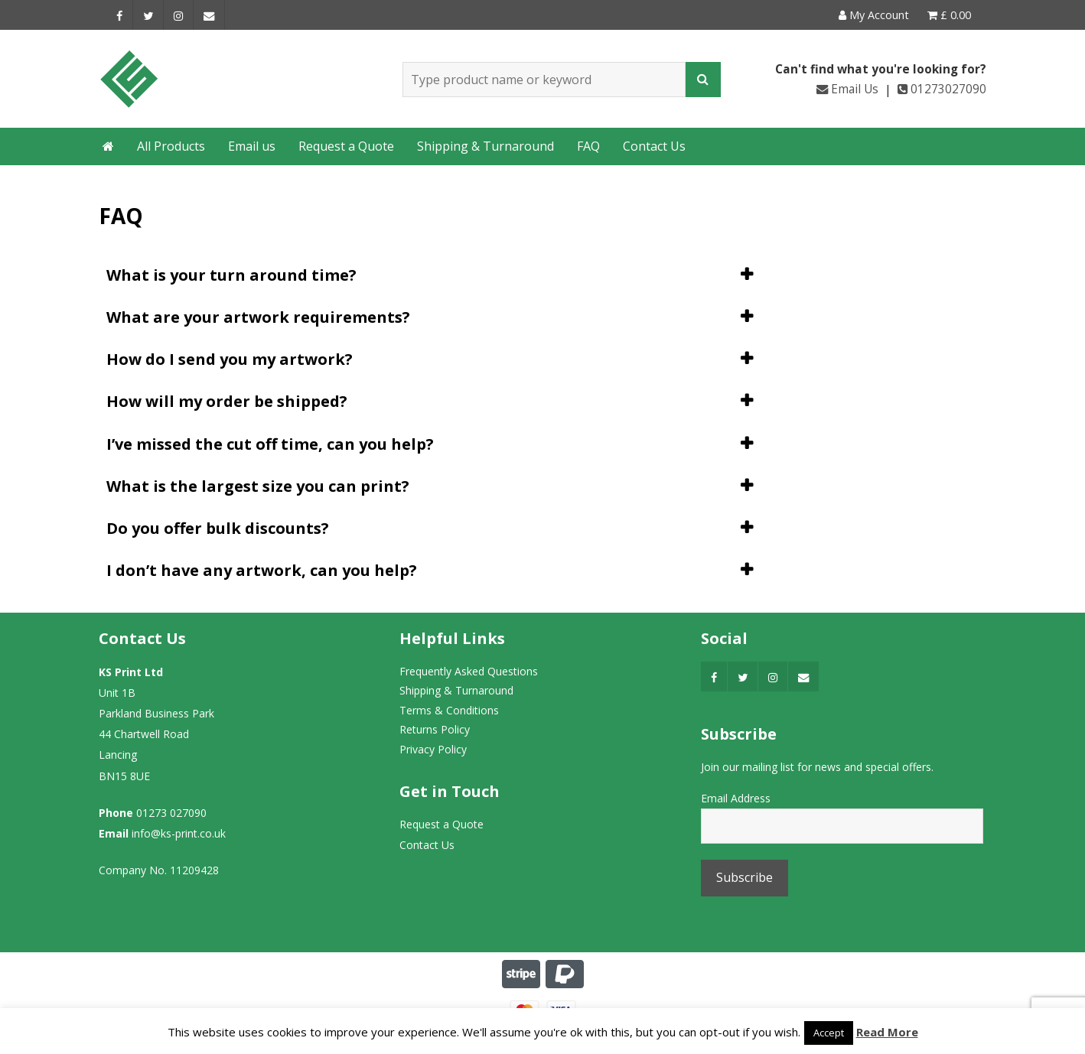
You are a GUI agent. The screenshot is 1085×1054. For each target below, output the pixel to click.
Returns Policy (434, 729)
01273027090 (942, 89)
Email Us (847, 89)
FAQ (588, 146)
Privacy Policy (433, 749)
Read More (887, 1031)
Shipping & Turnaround (485, 146)
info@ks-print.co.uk (179, 833)
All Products (171, 146)
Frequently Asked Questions (468, 671)
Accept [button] (828, 1032)
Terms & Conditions (449, 710)
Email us (251, 146)
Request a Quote (346, 146)
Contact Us (654, 146)
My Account (874, 15)
